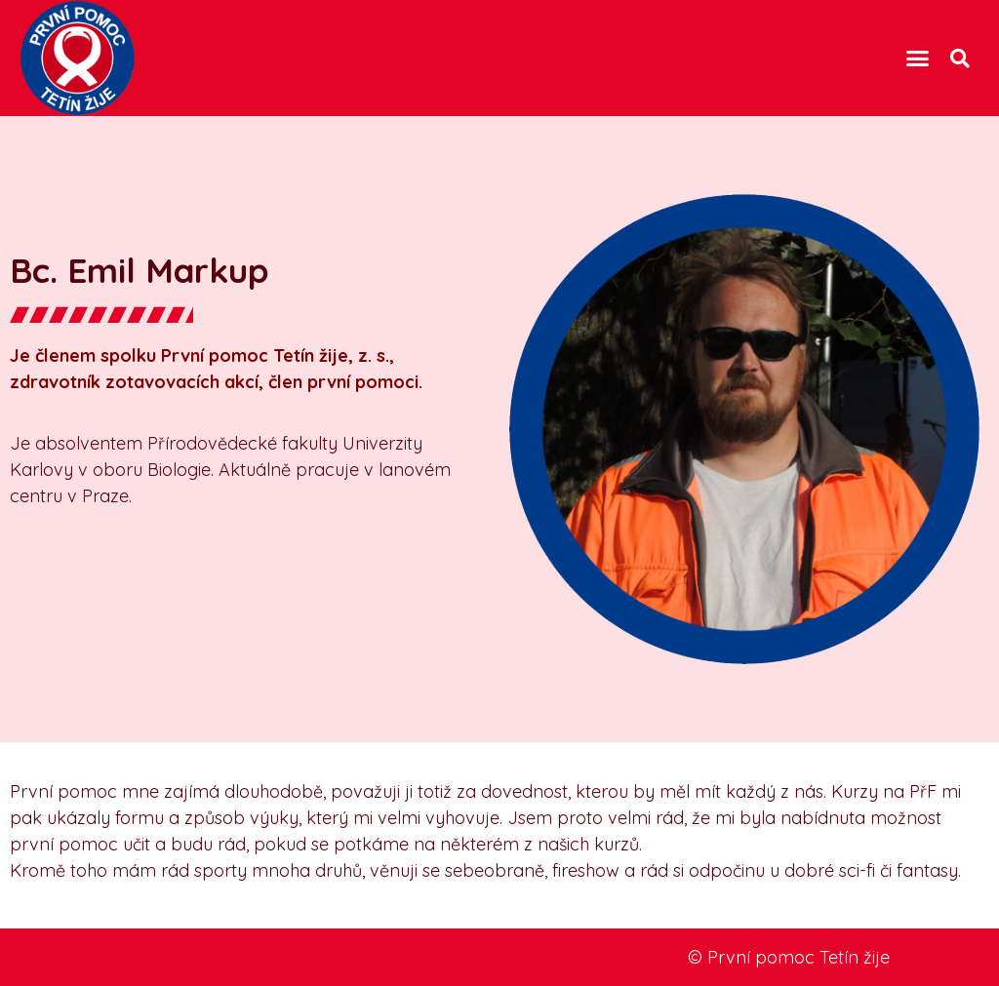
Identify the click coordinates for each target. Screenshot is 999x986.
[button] (918, 58)
